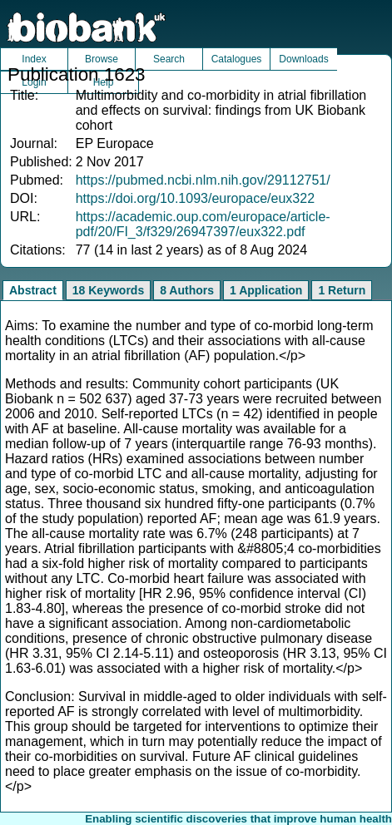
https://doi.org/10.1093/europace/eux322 (195, 198)
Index (34, 59)
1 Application (266, 290)
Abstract (33, 290)
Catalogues (236, 59)
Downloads (303, 59)
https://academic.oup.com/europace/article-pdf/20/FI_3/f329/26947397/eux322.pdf (203, 224)
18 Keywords (108, 290)
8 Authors (187, 290)
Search (169, 59)
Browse (101, 59)
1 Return (341, 290)
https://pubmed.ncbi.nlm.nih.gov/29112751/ (203, 180)
